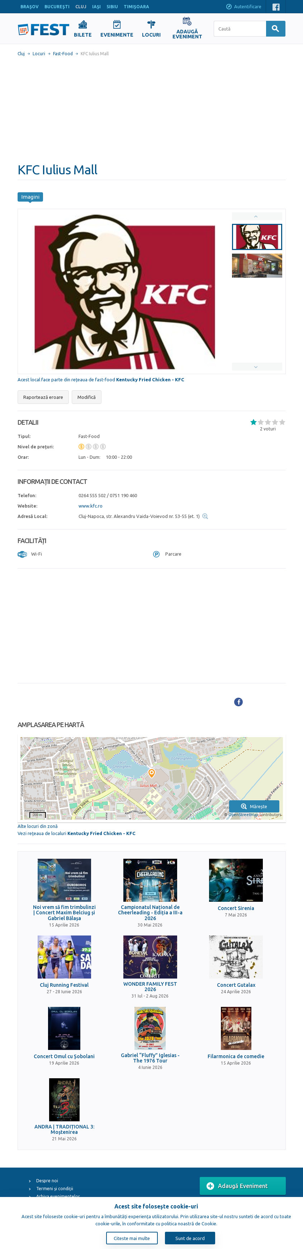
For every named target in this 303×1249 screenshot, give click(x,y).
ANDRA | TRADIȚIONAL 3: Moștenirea (64, 1129)
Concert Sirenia (236, 908)
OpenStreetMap (243, 814)
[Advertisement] (152, 109)
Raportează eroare (43, 397)
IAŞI (96, 6)
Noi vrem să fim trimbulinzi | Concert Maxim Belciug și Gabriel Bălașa (64, 913)
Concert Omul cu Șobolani (64, 1056)
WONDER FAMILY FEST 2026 (150, 986)
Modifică (86, 397)
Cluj (21, 53)
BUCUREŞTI (57, 6)
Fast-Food (63, 53)
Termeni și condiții (54, 1188)
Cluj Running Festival (64, 985)
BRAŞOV (29, 6)
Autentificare (243, 7)
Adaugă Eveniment (237, 1186)
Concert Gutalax (236, 985)
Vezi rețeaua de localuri (77, 833)
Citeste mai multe (132, 1238)
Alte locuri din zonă (38, 826)
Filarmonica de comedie (236, 1056)
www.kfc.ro (91, 505)
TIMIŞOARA (136, 6)
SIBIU (112, 6)
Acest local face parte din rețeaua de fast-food (101, 379)
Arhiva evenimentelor (58, 1196)
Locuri (39, 53)
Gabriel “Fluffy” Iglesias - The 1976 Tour (150, 1058)
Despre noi (47, 1180)
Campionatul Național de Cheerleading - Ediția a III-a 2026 (150, 913)
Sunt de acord (190, 1238)
